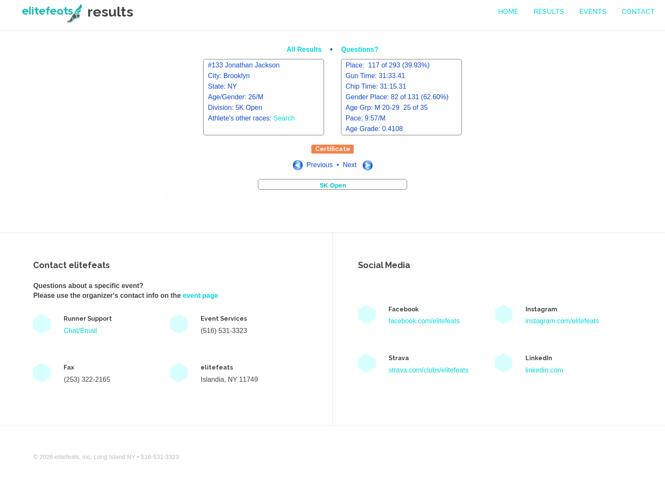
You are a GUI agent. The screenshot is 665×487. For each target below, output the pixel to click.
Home (508, 12)
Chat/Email (80, 330)
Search (284, 118)
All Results (305, 49)
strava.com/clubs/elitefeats (428, 370)
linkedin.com (544, 370)
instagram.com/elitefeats (562, 321)
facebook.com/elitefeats (424, 321)
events (592, 12)
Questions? (359, 49)
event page (200, 295)
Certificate (332, 149)
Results (549, 12)
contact (638, 12)
